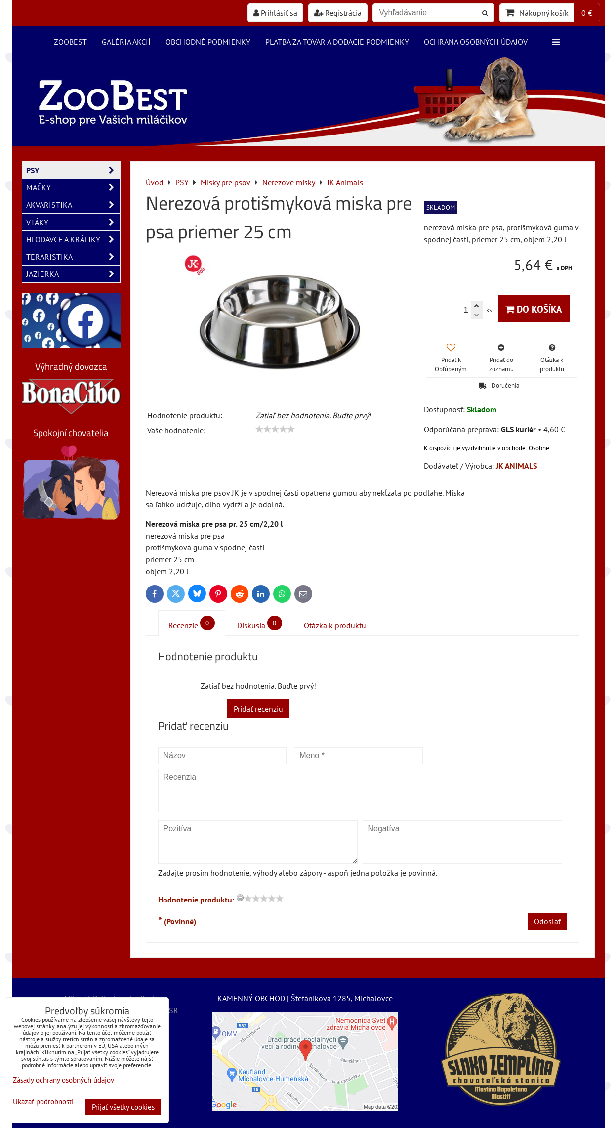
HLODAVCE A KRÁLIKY (73, 239)
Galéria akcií (126, 41)
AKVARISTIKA (73, 204)
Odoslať (547, 921)
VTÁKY (73, 222)
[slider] (275, 429)
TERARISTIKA (73, 256)
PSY (73, 170)
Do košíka (533, 309)
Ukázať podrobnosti (43, 1102)
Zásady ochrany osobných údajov (63, 1079)
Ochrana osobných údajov (476, 41)
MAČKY (73, 187)
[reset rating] (240, 898)
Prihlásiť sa (275, 13)
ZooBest (70, 41)
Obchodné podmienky (207, 41)
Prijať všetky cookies (123, 1107)
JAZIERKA (73, 274)
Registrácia (338, 13)
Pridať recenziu (258, 709)
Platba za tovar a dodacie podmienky (337, 41)
